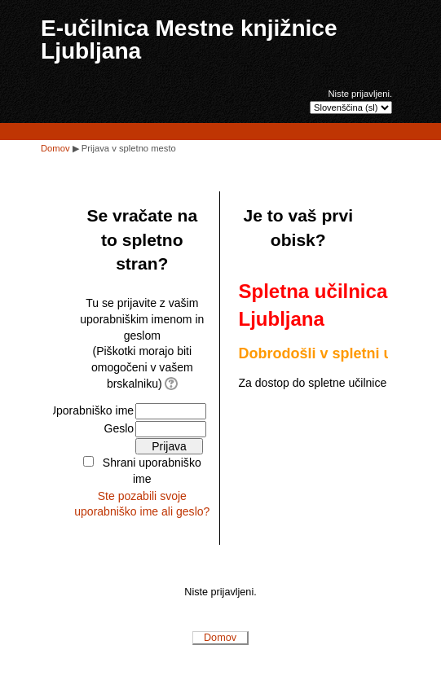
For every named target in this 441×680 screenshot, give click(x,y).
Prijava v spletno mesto (129, 148)
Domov (55, 148)
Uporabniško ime (91, 410)
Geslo (119, 428)
